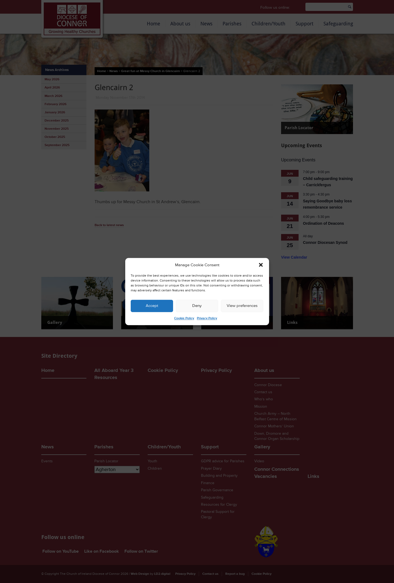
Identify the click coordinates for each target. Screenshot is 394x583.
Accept (152, 305)
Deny (197, 305)
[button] (261, 265)
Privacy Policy (207, 318)
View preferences (242, 305)
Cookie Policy (184, 318)
